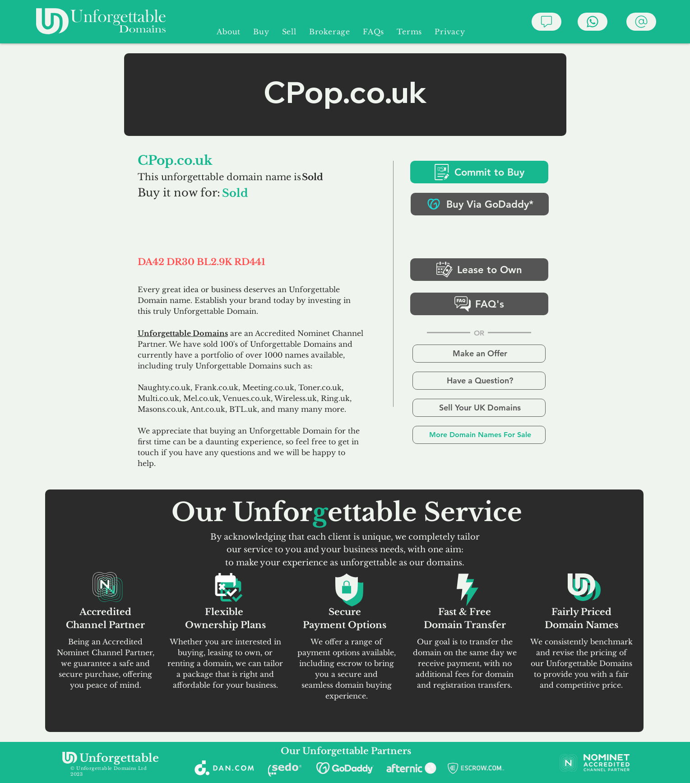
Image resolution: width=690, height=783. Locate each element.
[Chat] (546, 22)
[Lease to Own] (479, 269)
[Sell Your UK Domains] (479, 408)
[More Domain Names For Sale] (479, 435)
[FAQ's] (479, 304)
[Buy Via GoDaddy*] (480, 204)
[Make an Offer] (479, 354)
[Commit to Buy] (479, 172)
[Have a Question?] (479, 381)
